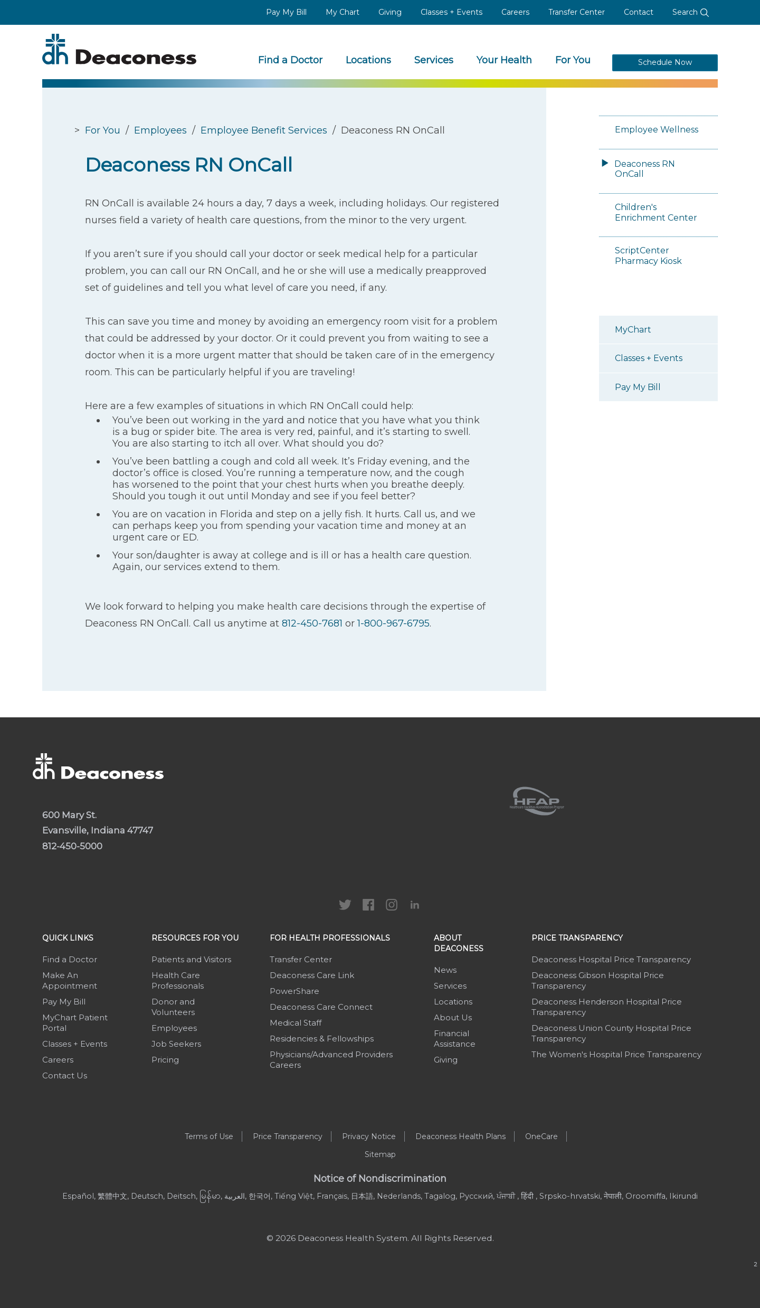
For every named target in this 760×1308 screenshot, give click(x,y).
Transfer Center (576, 12)
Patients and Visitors (191, 959)
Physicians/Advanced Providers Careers (331, 1059)
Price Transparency (577, 938)
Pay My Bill (286, 12)
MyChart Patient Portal (75, 1022)
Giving (390, 12)
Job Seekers (176, 1044)
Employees (160, 130)
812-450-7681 (312, 623)
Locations (368, 60)
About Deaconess (458, 943)
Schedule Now (665, 62)
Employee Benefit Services (264, 130)
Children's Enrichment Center (656, 212)
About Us (453, 1017)
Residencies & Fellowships (322, 1039)
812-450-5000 (72, 846)
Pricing (165, 1060)
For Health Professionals (330, 938)
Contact (638, 12)
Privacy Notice (369, 1136)
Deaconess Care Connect (321, 1007)
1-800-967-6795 (393, 623)
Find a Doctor (290, 60)
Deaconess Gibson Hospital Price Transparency (597, 980)
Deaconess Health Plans (460, 1136)
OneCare (541, 1136)
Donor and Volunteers (173, 1007)
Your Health (504, 60)
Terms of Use (209, 1136)
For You (573, 60)
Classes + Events (451, 12)
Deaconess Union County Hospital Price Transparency (611, 1033)
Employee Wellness (656, 130)
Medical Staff (295, 1023)
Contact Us (64, 1075)
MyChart (633, 330)
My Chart (342, 12)
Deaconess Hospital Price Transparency (611, 959)
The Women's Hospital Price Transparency (616, 1054)
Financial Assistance (455, 1038)
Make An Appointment (69, 980)
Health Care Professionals (177, 980)
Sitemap (380, 1154)
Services (433, 60)
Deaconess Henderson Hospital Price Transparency (606, 1007)
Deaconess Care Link (312, 975)
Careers (515, 12)
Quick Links (67, 938)
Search (690, 12)
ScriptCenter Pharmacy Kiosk (648, 255)
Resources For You (195, 938)
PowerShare (294, 991)
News (445, 970)
